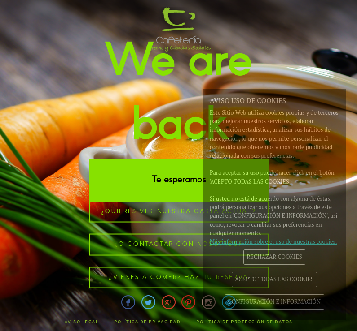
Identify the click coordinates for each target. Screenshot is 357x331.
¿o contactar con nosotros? (179, 244)
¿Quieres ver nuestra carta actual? (178, 211)
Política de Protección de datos (244, 321)
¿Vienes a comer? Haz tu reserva (178, 277)
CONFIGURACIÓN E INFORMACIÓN (274, 301)
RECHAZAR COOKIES (274, 257)
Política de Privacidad (147, 321)
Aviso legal (82, 321)
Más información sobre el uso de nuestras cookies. (273, 241)
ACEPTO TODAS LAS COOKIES (274, 279)
